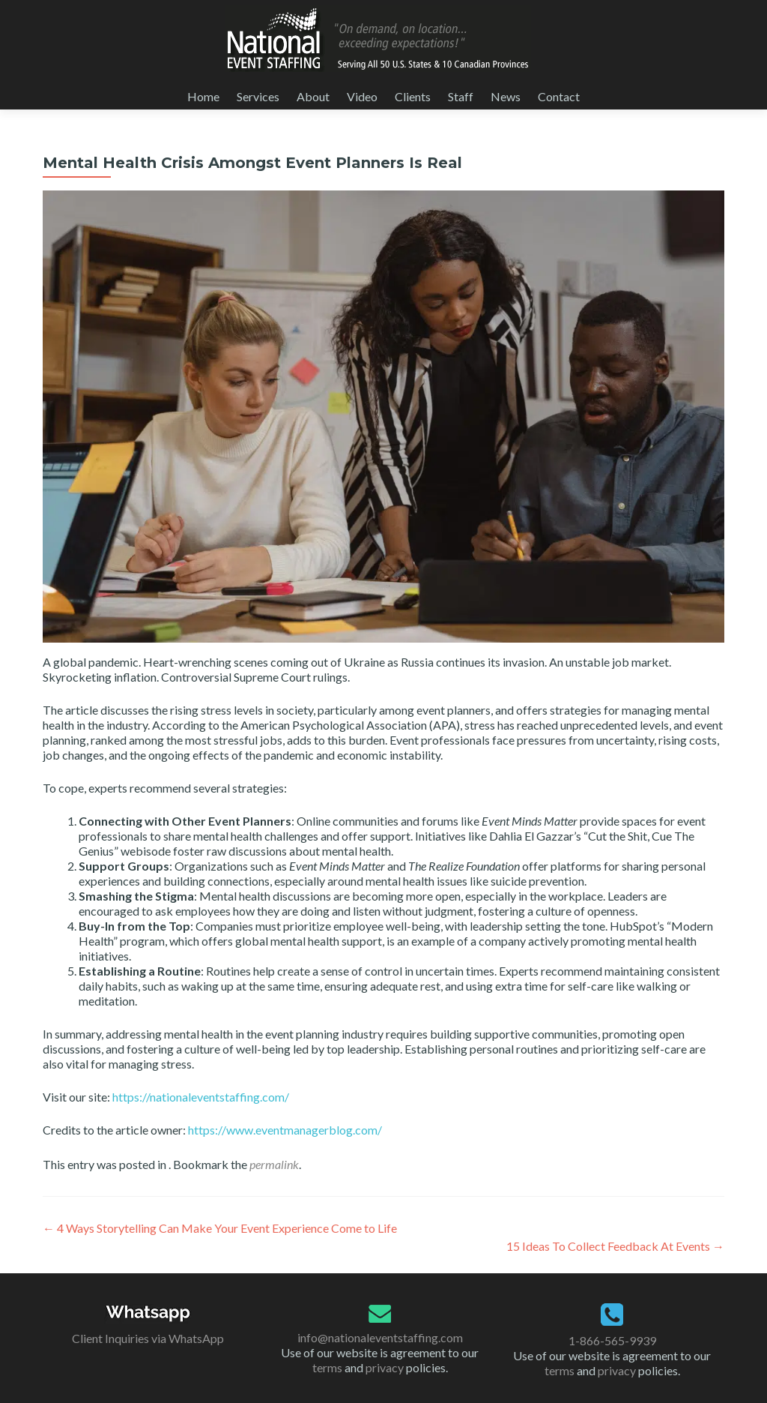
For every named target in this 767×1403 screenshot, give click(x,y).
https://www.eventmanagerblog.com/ (285, 1130)
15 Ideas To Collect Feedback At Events (615, 1246)
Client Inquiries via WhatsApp (148, 1338)
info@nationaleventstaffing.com (380, 1337)
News (506, 96)
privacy (385, 1367)
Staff (460, 96)
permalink (274, 1164)
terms (327, 1367)
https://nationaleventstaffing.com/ (200, 1097)
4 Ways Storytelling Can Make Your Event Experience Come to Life (220, 1228)
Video (362, 96)
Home (203, 96)
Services (258, 96)
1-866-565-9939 (612, 1340)
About (313, 96)
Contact (559, 96)
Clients (413, 96)
